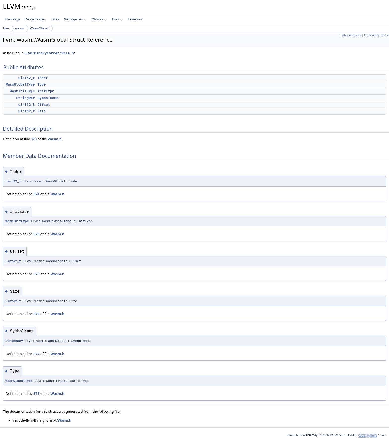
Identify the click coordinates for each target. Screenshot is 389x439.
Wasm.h (54, 139)
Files (117, 19)
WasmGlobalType (20, 84)
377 (36, 353)
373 (34, 139)
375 (36, 393)
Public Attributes (351, 35)
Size (41, 111)
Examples (135, 19)
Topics (54, 19)
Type (41, 84)
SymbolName (47, 98)
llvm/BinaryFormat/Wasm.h (49, 53)
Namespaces (75, 19)
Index (42, 78)
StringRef (25, 98)
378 (36, 274)
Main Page (12, 19)
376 (36, 234)
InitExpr (45, 91)
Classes (99, 19)
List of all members (376, 35)
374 (36, 194)
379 (36, 313)
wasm (19, 28)
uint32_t (26, 78)
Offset (43, 104)
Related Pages (35, 19)
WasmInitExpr (22, 91)
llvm (6, 28)
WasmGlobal (39, 28)
